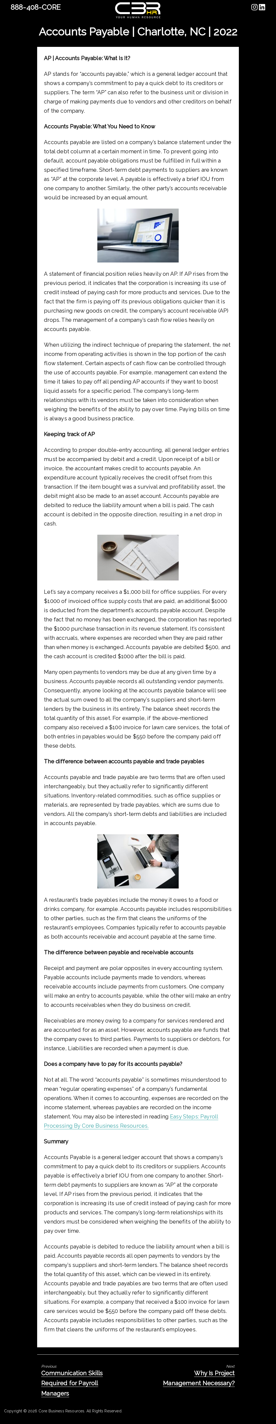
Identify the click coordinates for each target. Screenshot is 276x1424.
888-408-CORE (36, 7)
